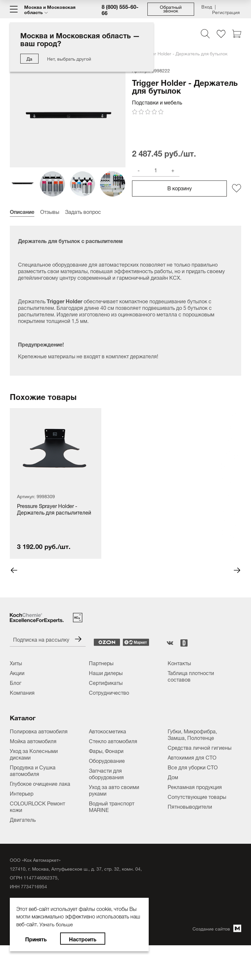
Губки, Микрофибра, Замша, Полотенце (192, 749)
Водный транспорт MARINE (111, 821)
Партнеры (101, 678)
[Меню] (14, 9)
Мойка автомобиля (33, 756)
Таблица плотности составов (191, 691)
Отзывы (49, 226)
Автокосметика (107, 746)
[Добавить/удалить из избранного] (236, 203)
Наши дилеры (106, 687)
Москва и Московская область (49, 9)
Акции (17, 687)
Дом (173, 792)
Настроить (82, 938)
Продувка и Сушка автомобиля (33, 785)
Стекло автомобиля (113, 756)
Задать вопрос (83, 226)
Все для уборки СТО (193, 782)
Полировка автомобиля (39, 746)
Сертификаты (106, 697)
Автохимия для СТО (192, 772)
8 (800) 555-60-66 (120, 9)
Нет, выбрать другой (69, 58)
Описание (22, 226)
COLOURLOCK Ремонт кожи (37, 821)
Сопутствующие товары (197, 811)
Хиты (16, 678)
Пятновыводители (190, 821)
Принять (36, 938)
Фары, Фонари (106, 765)
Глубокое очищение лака (40, 798)
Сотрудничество (109, 707)
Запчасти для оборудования (106, 788)
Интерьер (21, 808)
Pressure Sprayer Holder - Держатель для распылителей (54, 524)
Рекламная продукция (195, 801)
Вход (206, 7)
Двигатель (23, 834)
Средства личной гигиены (199, 762)
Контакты (179, 678)
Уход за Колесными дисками (34, 769)
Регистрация (226, 11)
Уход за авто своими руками (114, 805)
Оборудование (107, 775)
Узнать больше (57, 924)
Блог (16, 697)
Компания (22, 707)
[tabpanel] (55, 498)
